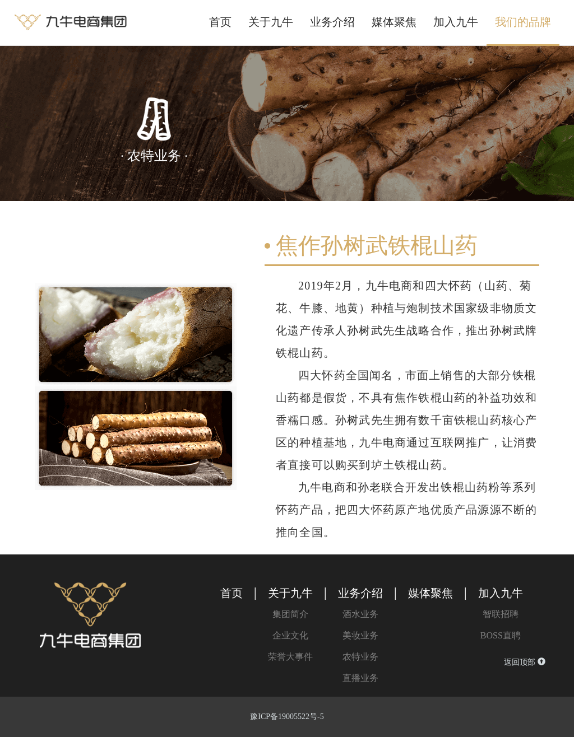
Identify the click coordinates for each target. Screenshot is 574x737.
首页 (220, 22)
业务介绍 (332, 22)
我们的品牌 (523, 22)
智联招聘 (501, 614)
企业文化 (290, 635)
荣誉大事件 (290, 656)
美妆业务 (360, 635)
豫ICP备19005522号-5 (286, 716)
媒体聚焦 (394, 22)
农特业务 (360, 656)
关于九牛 (270, 22)
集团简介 (290, 614)
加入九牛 (455, 22)
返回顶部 (524, 661)
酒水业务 (360, 614)
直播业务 (360, 678)
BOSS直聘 (500, 635)
